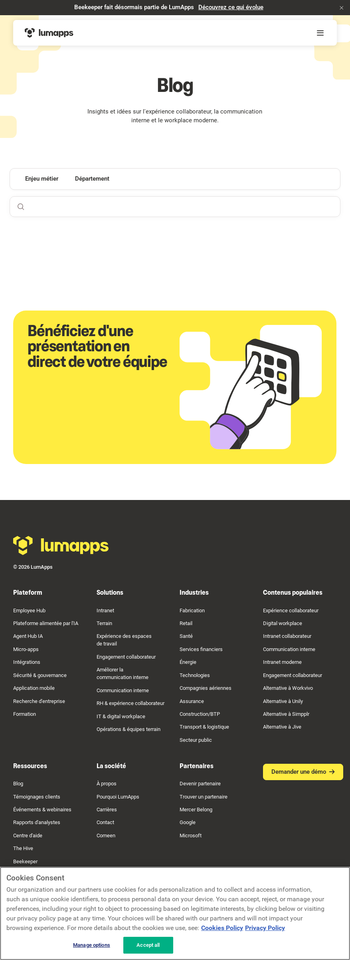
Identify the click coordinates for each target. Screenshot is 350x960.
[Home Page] (49, 33)
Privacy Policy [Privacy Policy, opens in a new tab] (265, 928)
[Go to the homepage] (61, 545)
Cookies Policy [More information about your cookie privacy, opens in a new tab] (222, 928)
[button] (342, 7)
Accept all (148, 945)
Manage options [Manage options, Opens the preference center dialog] (91, 945)
